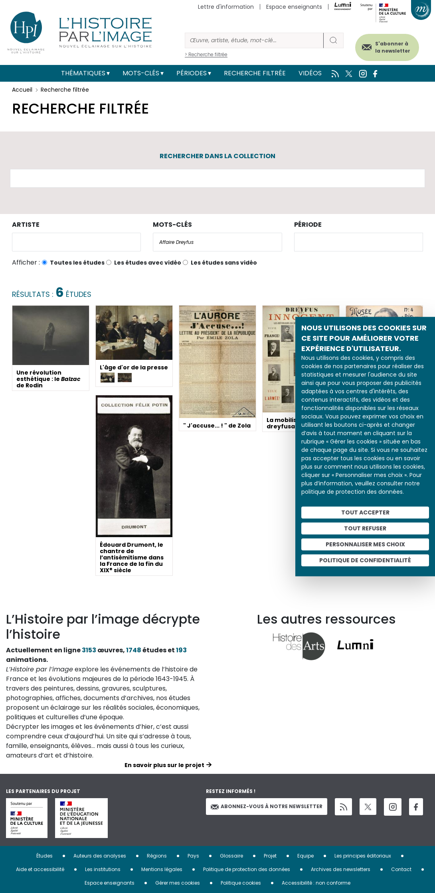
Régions (157, 855)
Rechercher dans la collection (217, 156)
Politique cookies (241, 882)
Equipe (305, 855)
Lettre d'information (226, 7)
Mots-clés (141, 73)
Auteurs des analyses (99, 855)
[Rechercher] (254, 40)
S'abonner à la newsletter (390, 47)
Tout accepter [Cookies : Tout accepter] (365, 512)
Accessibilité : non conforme (316, 882)
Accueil (22, 90)
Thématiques (83, 73)
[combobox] (76, 242)
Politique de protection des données (246, 869)
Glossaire (231, 855)
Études (44, 855)
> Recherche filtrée (206, 54)
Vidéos (310, 73)
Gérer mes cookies (177, 882)
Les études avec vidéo (147, 263)
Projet (270, 855)
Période (308, 224)
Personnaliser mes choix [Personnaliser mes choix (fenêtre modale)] (365, 544)
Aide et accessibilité (40, 869)
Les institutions (103, 869)
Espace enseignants (294, 7)
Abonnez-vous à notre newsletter (266, 806)
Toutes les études (77, 263)
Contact (401, 869)
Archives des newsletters (340, 869)
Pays (193, 855)
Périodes (191, 73)
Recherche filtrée (255, 73)
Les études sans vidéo (224, 263)
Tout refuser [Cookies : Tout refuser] (365, 528)
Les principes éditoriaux (362, 855)
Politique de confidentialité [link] (365, 560)
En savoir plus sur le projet (164, 765)
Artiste (26, 224)
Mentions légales (161, 869)
